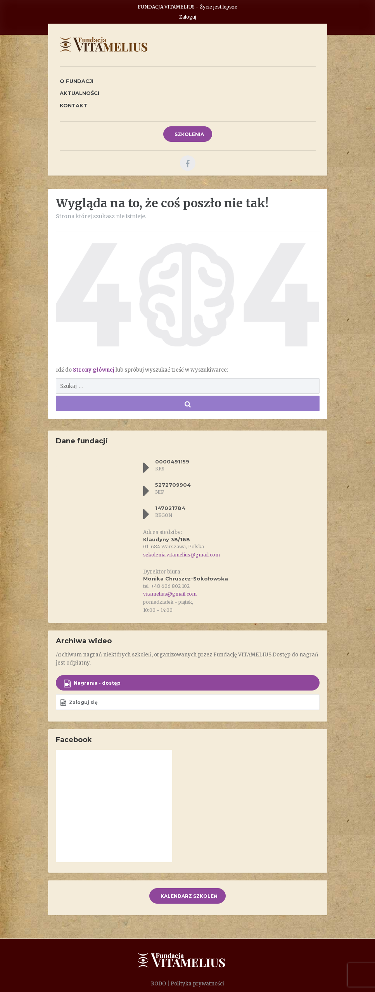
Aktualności (79, 93)
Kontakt (73, 105)
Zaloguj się (79, 702)
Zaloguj (187, 17)
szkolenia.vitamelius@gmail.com (181, 555)
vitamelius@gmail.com (170, 594)
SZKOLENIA (188, 134)
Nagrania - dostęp (92, 683)
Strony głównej (94, 370)
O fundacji (76, 81)
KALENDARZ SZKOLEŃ (188, 896)
